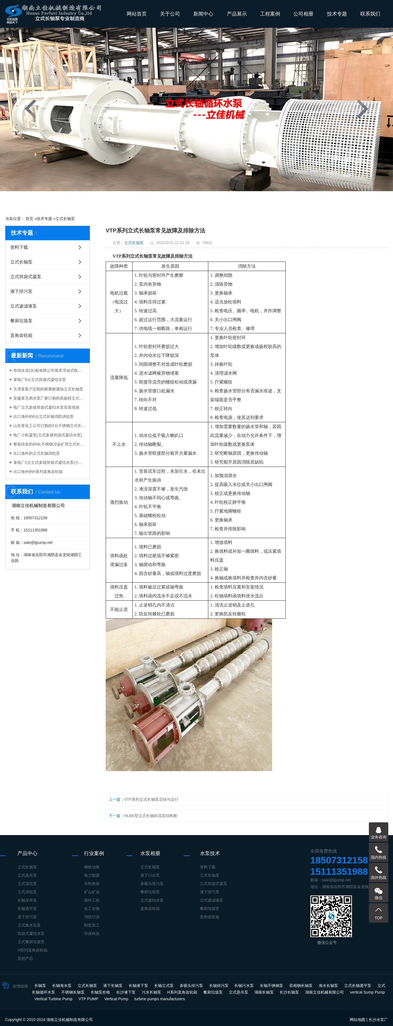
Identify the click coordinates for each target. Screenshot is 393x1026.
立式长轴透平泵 (358, 985)
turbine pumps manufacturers (159, 999)
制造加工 (92, 925)
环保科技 (92, 933)
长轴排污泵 (219, 985)
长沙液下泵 (126, 992)
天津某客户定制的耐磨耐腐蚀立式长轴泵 (48, 389)
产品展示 (237, 14)
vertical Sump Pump (367, 992)
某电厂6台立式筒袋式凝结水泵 (39, 379)
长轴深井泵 (27, 900)
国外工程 (92, 900)
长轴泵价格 (101, 992)
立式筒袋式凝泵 (25, 276)
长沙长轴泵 (290, 992)
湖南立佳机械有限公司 (325, 992)
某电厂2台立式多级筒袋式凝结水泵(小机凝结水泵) (49, 462)
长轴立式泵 (164, 985)
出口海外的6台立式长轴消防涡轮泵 (43, 416)
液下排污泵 (21, 291)
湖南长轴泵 (264, 992)
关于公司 (170, 14)
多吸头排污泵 (152, 883)
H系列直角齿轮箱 (32, 950)
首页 (29, 218)
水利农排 (92, 883)
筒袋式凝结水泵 (31, 933)
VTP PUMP (88, 999)
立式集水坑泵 (29, 925)
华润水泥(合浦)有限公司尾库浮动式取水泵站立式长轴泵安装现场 (49, 370)
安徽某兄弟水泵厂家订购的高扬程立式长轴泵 (49, 398)
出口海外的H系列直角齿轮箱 (38, 471)
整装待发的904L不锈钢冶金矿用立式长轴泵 (49, 444)
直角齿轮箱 (21, 335)
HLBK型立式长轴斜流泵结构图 (150, 815)
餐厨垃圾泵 (21, 320)
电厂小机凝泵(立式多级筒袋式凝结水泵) (47, 435)
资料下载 (19, 247)
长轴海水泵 (62, 985)
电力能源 (92, 875)
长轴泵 (40, 985)
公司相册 (303, 14)
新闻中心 (203, 14)
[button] (158, 201)
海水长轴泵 (329, 985)
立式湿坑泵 (27, 883)
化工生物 (92, 908)
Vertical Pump (116, 999)
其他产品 (25, 958)
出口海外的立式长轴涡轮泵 (36, 453)
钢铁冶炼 (92, 867)
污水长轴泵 (152, 992)
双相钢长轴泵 (301, 985)
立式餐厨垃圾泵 (31, 942)
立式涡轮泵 (27, 892)
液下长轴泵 (113, 985)
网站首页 (137, 14)
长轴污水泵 (244, 985)
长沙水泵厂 (378, 1019)
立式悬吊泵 (27, 875)
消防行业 (92, 917)
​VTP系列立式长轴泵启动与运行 (151, 799)
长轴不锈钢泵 (272, 985)
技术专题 (337, 14)
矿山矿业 (92, 892)
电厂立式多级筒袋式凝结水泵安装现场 (46, 407)
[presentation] (30, 109)
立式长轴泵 (65, 218)
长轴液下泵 (139, 985)
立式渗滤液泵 (23, 306)
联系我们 (370, 14)
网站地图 (357, 1019)
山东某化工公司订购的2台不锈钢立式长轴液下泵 (49, 425)
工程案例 (270, 14)
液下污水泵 (150, 875)
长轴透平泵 (27, 908)
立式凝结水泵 (152, 900)
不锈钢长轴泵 (73, 992)
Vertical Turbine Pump (53, 999)
